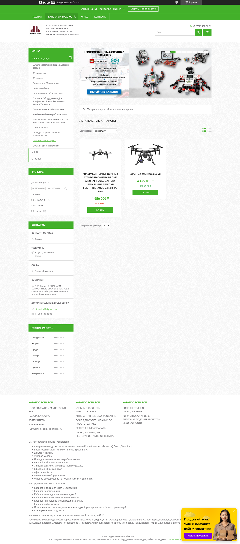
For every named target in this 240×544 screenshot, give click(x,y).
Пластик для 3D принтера (45, 83)
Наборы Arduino (41, 88)
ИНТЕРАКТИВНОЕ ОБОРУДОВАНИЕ (96, 416)
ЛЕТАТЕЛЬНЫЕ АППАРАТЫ (91, 428)
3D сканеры (38, 78)
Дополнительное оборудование (48, 109)
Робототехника (40, 127)
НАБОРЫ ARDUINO (39, 416)
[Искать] (198, 32)
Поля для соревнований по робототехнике (46, 134)
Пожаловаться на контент (180, 539)
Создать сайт (63, 2)
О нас (84, 17)
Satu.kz (134, 536)
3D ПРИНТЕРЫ (36, 420)
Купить (100, 210)
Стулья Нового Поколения (46, 145)
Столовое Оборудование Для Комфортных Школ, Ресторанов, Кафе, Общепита (49, 101)
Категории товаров (60, 17)
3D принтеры (39, 73)
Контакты (100, 17)
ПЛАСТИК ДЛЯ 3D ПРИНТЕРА (45, 429)
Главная (37, 17)
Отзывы (36, 158)
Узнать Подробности (143, 9)
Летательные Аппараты (44, 140)
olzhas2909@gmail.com (46, 309)
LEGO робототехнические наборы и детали (51, 66)
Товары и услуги (96, 109)
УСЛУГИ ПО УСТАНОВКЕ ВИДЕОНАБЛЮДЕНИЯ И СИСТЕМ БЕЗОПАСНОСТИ (141, 419)
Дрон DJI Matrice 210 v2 (145, 174)
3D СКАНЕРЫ (36, 424)
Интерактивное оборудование (48, 93)
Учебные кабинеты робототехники (50, 114)
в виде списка (210, 130)
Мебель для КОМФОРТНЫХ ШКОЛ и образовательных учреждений (50, 121)
